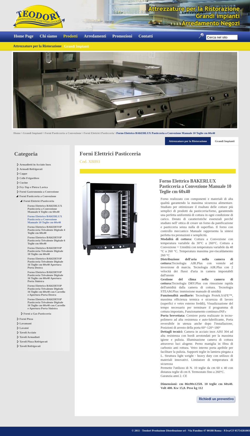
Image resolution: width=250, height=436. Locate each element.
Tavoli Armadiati (30, 336)
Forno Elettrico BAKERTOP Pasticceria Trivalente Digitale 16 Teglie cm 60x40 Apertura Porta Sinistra (45, 277)
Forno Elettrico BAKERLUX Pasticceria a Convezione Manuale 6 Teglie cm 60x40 (45, 208)
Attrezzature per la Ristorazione (37, 46)
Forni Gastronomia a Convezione (39, 191)
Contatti (146, 36)
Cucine (24, 182)
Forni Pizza (26, 318)
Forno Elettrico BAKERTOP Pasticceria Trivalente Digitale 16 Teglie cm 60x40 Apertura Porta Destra (45, 263)
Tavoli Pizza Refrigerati (34, 341)
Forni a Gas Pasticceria (37, 313)
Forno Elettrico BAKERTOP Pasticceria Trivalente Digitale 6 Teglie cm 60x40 (46, 240)
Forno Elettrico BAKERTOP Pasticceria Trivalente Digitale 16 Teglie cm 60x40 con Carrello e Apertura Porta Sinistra (46, 304)
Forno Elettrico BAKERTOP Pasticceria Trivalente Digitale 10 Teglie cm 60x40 (45, 250)
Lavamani (26, 323)
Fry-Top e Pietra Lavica (34, 187)
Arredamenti (95, 36)
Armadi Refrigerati (31, 168)
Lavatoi (24, 327)
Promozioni (122, 36)
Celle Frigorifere (29, 178)
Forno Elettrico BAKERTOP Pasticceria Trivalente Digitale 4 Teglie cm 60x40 (46, 229)
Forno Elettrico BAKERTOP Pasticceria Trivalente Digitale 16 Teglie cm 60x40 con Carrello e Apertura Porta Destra (46, 290)
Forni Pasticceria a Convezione (63, 133)
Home (17, 133)
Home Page (23, 36)
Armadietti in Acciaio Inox (35, 164)
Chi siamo (48, 36)
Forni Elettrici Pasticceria (99, 133)
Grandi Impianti (33, 133)
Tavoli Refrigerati (30, 345)
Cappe (23, 173)
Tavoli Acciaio (28, 332)
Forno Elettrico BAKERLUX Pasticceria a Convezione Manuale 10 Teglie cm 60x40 (45, 219)
